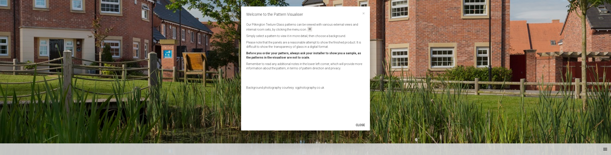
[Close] (363, 13)
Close (360, 125)
